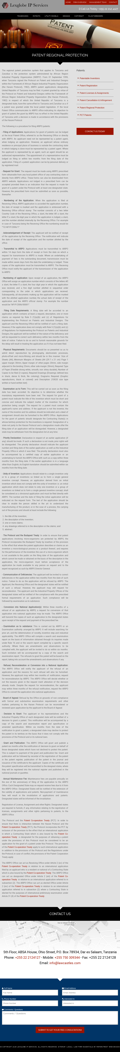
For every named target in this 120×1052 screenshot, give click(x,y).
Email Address (69, 988)
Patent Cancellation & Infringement (96, 100)
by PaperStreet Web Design (107, 1047)
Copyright (79, 16)
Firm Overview (80, 2)
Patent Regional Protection (92, 108)
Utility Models (51, 16)
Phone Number (9, 999)
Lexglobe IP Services (27, 1047)
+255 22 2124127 (26, 957)
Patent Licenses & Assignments (94, 93)
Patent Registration (88, 86)
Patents (36, 16)
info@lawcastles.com (65, 963)
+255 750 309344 (68, 957)
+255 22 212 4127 (108, 8)
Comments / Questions (12, 1010)
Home (68, 2)
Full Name (7, 988)
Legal (69, 1047)
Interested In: (68, 999)
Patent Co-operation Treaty (37, 820)
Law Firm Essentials (83, 1047)
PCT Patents (85, 115)
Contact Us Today (95, 131)
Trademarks (22, 16)
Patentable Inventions (90, 78)
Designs (66, 16)
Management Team (97, 2)
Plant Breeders (95, 16)
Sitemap (61, 1047)
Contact (113, 2)
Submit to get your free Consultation (60, 1030)
